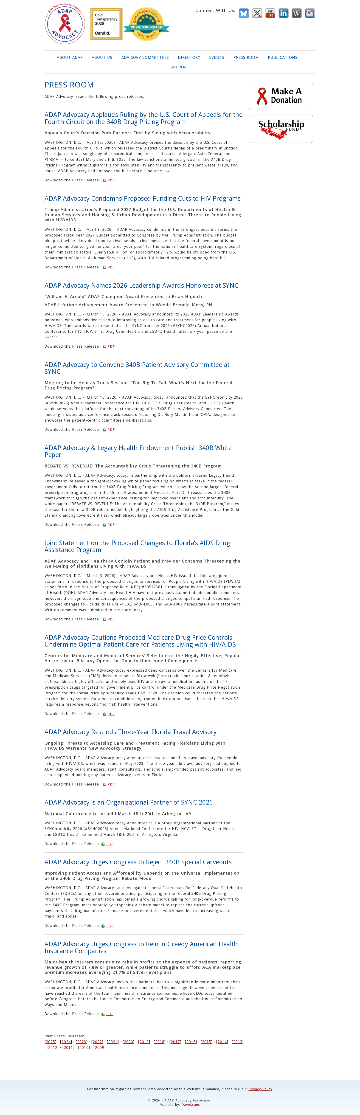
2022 (97, 1041)
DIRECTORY (189, 57)
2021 (113, 1041)
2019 (144, 1041)
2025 (50, 1041)
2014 (222, 1041)
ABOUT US (102, 57)
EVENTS (217, 57)
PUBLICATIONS (283, 57)
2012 (52, 1047)
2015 (206, 1041)
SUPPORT (180, 67)
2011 (68, 1047)
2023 (81, 1041)
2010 (84, 1047)
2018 (159, 1041)
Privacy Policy (260, 1089)
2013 (237, 1041)
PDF (111, 180)
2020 (128, 1041)
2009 (99, 1047)
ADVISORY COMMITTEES (145, 57)
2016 (191, 1041)
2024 (66, 1041)
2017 (175, 1041)
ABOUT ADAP (70, 57)
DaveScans (190, 1104)
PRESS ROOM (246, 57)
